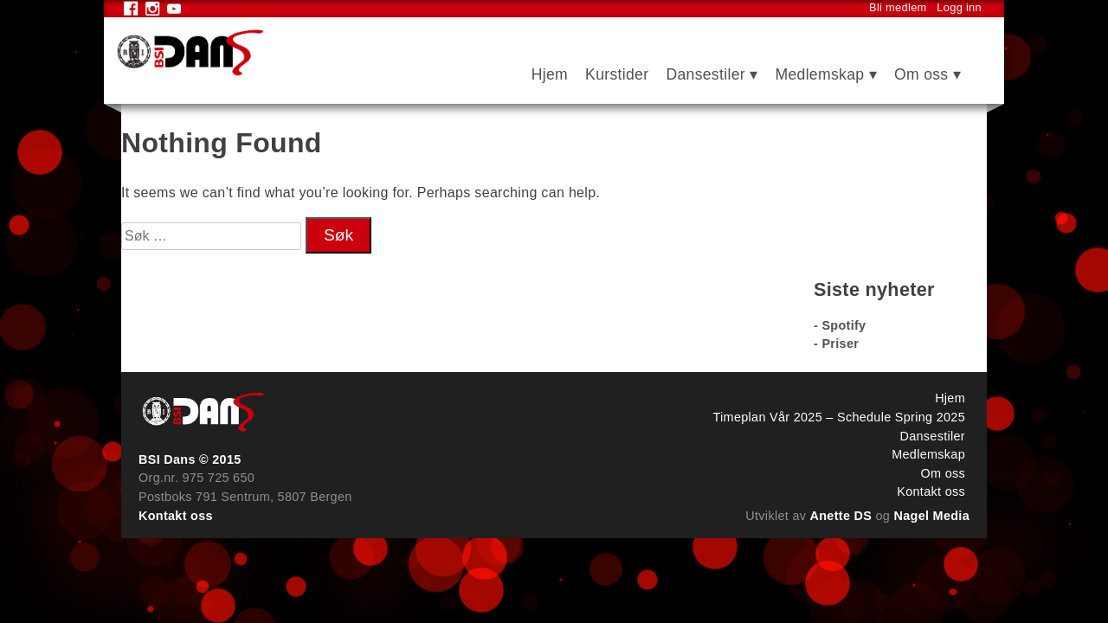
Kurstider (616, 74)
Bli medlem (898, 7)
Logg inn (959, 7)
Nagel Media (932, 516)
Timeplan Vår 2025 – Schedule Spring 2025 (839, 417)
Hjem (549, 74)
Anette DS (841, 516)
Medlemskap (819, 74)
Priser (840, 343)
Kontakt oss (175, 516)
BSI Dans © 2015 (190, 459)
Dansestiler (705, 74)
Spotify (843, 325)
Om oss (921, 74)
